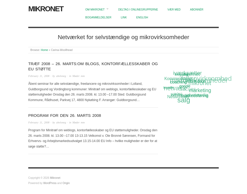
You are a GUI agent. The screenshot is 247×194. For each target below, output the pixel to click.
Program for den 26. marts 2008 (64, 115)
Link (124, 17)
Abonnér (196, 9)
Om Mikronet (95, 9)
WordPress (50, 183)
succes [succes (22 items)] (188, 89)
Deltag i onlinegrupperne (138, 9)
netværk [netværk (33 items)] (175, 88)
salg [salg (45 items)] (184, 100)
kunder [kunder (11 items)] (169, 88)
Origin (66, 183)
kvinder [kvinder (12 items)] (177, 94)
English (142, 17)
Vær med (174, 9)
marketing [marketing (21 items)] (200, 90)
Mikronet (45, 9)
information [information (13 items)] (196, 80)
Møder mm (78, 76)
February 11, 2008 (38, 76)
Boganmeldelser (98, 17)
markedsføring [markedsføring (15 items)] (195, 95)
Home (44, 50)
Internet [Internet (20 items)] (191, 74)
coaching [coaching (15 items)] (178, 81)
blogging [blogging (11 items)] (181, 74)
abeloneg (61, 76)
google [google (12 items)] (184, 86)
